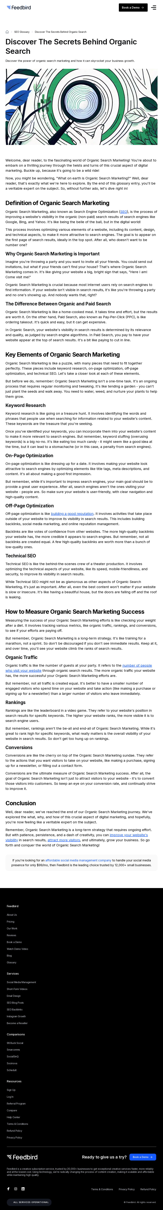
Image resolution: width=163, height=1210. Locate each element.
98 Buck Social (15, 1043)
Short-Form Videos (17, 989)
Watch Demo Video (17, 948)
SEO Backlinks (14, 1009)
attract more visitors (64, 840)
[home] (19, 7)
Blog (9, 955)
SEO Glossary (21, 31)
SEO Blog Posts (15, 1002)
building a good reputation (72, 514)
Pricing (10, 921)
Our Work (12, 928)
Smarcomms (13, 1049)
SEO (123, 212)
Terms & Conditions (17, 1123)
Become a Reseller (17, 1023)
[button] (153, 8)
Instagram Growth (16, 1016)
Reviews (11, 935)
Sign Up (11, 1089)
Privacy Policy (14, 1137)
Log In (10, 1096)
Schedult (11, 1070)
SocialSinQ (13, 1056)
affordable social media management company (78, 860)
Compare (12, 1110)
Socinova (12, 1063)
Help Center (13, 1117)
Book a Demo (14, 942)
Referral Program (16, 1103)
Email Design (14, 995)
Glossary (11, 962)
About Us (12, 914)
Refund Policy (14, 1130)
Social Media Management (21, 982)
